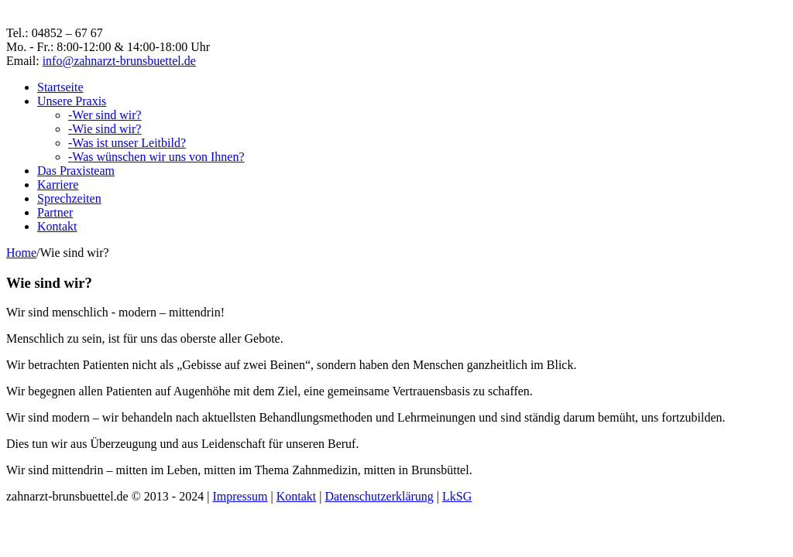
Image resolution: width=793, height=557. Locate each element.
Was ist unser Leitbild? (127, 142)
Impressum (239, 496)
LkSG (457, 496)
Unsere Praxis (71, 101)
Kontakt (57, 226)
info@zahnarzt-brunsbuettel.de (119, 60)
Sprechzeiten (69, 198)
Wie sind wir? (104, 128)
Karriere (57, 184)
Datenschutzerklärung (378, 496)
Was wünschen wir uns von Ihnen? (156, 156)
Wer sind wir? (105, 114)
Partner (55, 212)
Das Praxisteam (76, 170)
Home (21, 252)
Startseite (60, 87)
